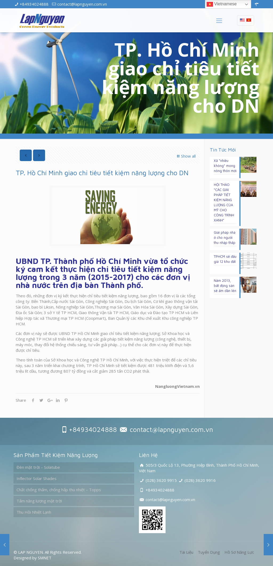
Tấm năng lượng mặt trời (39, 500)
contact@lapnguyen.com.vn (82, 4)
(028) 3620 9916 (200, 480)
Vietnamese (222, 4)
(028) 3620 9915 (161, 480)
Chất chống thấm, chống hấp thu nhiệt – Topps (59, 489)
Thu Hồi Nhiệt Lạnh (34, 512)
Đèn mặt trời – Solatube (38, 467)
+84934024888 (34, 4)
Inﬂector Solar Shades (37, 478)
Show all (185, 156)
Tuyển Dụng (209, 552)
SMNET (44, 557)
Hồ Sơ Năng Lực (239, 552)
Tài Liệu (186, 552)
